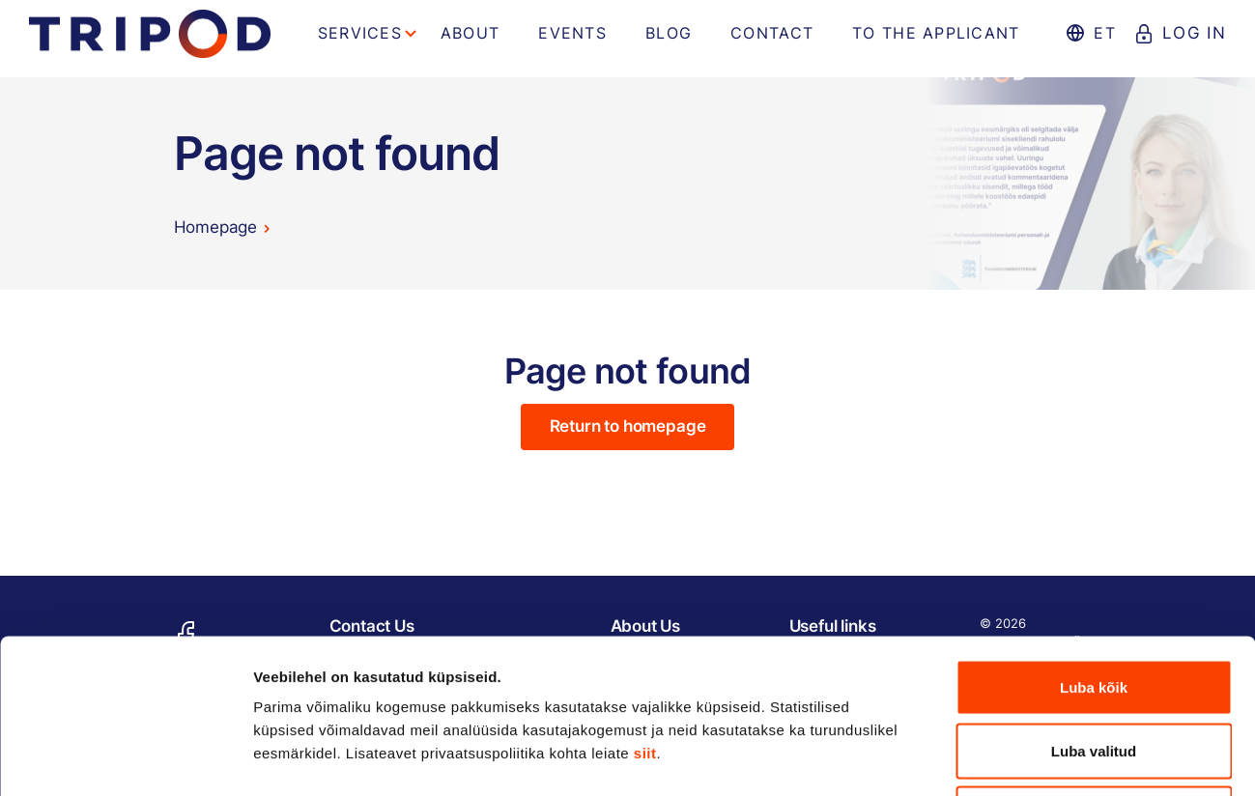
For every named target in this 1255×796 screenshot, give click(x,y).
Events (572, 33)
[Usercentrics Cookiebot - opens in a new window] (125, 758)
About (470, 33)
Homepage (216, 227)
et (1105, 33)
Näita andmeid (998, 758)
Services (360, 33)
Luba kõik (1093, 542)
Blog (668, 33)
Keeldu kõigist (1094, 669)
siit (645, 608)
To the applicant (935, 33)
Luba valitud (1093, 606)
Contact (771, 33)
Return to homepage (628, 426)
